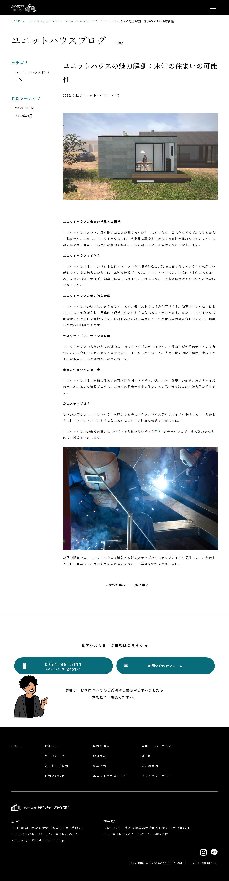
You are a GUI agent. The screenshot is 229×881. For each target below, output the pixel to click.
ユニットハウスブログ (110, 775)
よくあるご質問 (56, 765)
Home (16, 746)
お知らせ (51, 746)
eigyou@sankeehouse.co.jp (42, 840)
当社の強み (101, 746)
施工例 (146, 755)
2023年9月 (24, 115)
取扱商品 (99, 755)
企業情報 (99, 765)
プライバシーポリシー (158, 775)
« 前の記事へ (116, 585)
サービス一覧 (54, 755)
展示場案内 (149, 765)
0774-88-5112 (158, 834)
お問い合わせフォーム (165, 665)
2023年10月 (24, 107)
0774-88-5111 (123, 834)
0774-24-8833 (31, 834)
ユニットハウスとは (156, 746)
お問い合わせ (54, 775)
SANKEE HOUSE (170, 862)
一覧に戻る (140, 585)
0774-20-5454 (67, 834)
